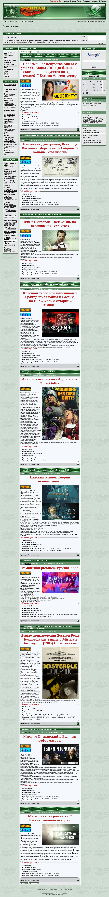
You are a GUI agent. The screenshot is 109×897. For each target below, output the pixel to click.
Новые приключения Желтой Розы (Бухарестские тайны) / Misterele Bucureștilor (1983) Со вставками (10, 141)
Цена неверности (10, 85)
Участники (86, 1)
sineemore (86, 117)
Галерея (94, 1)
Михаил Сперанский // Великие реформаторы (39, 729)
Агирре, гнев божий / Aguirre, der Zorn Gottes (38, 372)
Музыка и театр (10, 61)
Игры (6, 73)
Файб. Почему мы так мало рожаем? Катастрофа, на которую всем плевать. (10, 223)
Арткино (7, 59)
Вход (20, 21)
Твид (27, 631)
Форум (6, 76)
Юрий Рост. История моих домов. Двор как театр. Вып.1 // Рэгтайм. (10, 205)
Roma (6, 178)
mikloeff (6, 199)
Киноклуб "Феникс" (12, 26)
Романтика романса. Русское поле (34, 560)
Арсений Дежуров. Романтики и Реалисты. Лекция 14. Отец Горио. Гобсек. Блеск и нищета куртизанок (10, 192)
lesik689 (28, 564)
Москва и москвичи (7, 249)
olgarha (85, 119)
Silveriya (94, 121)
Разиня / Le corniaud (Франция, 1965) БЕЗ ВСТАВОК (9, 128)
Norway (85, 121)
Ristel (95, 117)
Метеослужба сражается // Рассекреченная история (41, 809)
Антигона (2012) (9, 110)
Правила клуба (55, 1)
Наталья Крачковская (8, 151)
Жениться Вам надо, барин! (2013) (9, 121)
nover (5, 245)
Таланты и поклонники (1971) (10, 215)
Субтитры (102, 1)
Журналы (65, 1)
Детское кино (9, 64)
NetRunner (92, 122)
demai (93, 119)
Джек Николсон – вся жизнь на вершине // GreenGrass (42, 215)
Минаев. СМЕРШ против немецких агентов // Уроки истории (10, 234)
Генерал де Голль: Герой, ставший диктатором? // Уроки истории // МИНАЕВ (10, 103)
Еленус (85, 122)
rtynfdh (27, 473)
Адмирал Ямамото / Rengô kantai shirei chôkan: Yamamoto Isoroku (10, 173)
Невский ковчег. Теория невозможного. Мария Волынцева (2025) (45, 470)
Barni (5, 166)
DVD (6, 74)
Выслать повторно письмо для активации (91, 21)
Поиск (79, 1)
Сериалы (7, 62)
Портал (73, 1)
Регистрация (27, 21)
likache (100, 121)
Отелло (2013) (9, 181)
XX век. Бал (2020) (10, 89)
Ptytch (98, 119)
